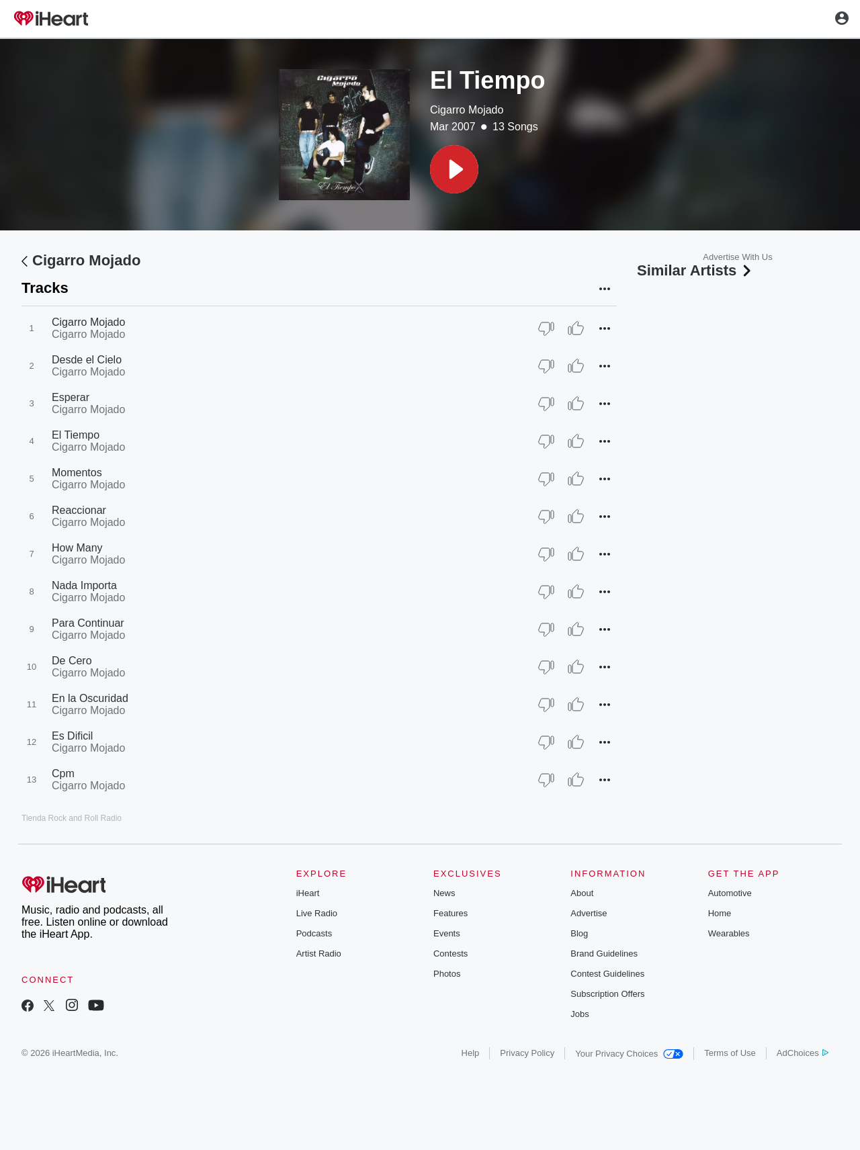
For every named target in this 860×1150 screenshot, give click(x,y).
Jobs (579, 1014)
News (444, 893)
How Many (77, 548)
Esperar (70, 397)
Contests (450, 953)
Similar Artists (695, 270)
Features (450, 913)
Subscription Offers (607, 994)
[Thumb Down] (546, 328)
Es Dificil (72, 736)
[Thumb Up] (576, 328)
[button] (454, 169)
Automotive (730, 893)
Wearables (729, 933)
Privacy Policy (527, 1053)
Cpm (63, 773)
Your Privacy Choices (629, 1054)
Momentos (77, 472)
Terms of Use (730, 1053)
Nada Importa (84, 585)
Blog (579, 933)
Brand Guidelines (604, 953)
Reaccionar (79, 510)
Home (720, 913)
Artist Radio (318, 953)
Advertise (588, 913)
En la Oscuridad (90, 698)
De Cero (72, 660)
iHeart (308, 893)
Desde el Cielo (87, 359)
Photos (446, 974)
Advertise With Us (737, 257)
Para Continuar (88, 623)
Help (471, 1053)
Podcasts (314, 933)
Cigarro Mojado (466, 110)
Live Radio (316, 913)
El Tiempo (75, 435)
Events (446, 933)
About (581, 893)
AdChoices (802, 1053)
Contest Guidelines (607, 974)
